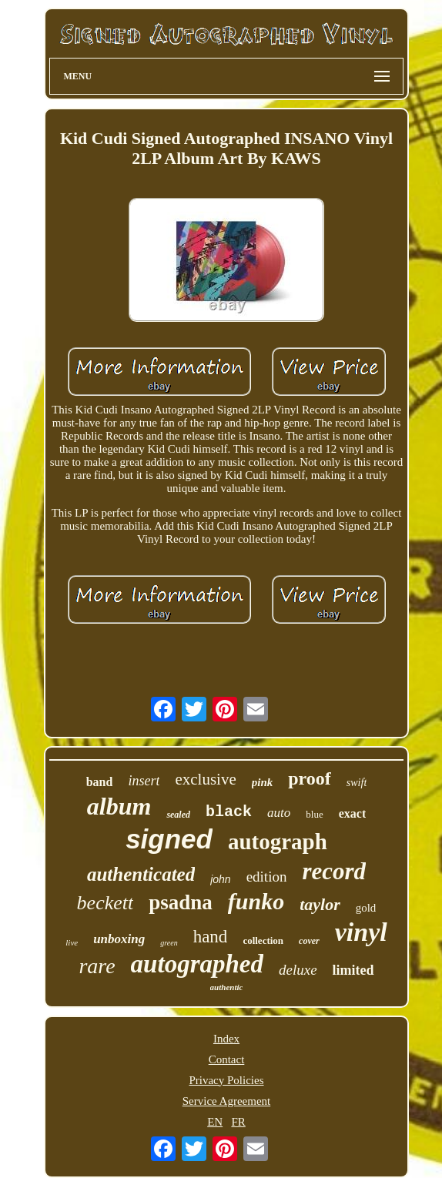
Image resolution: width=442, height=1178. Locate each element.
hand (210, 936)
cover (309, 940)
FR (238, 1122)
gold (366, 908)
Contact (227, 1059)
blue (314, 814)
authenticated (141, 874)
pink (262, 782)
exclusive (205, 779)
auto (278, 812)
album (119, 806)
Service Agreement (226, 1101)
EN (215, 1122)
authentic (226, 987)
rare (97, 966)
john (220, 879)
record (334, 871)
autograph (277, 841)
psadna (181, 902)
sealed (178, 814)
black (229, 812)
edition (266, 876)
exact (353, 813)
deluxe (298, 970)
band (99, 781)
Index (226, 1038)
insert (143, 780)
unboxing (119, 939)
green (168, 943)
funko (256, 901)
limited (353, 970)
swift (357, 782)
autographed (197, 964)
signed (169, 839)
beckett (105, 903)
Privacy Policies (226, 1080)
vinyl (361, 932)
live (71, 942)
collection (263, 940)
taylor (320, 904)
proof (309, 778)
